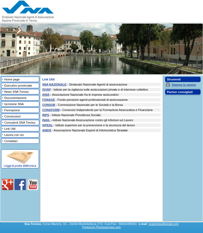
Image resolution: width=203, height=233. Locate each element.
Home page (12, 79)
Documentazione (15, 97)
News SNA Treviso (16, 91)
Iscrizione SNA (14, 104)
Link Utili (10, 128)
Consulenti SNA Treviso (19, 122)
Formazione (12, 110)
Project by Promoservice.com (101, 227)
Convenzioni (12, 116)
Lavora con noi (14, 134)
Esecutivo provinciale (18, 85)
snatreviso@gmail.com (164, 223)
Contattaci (11, 141)
